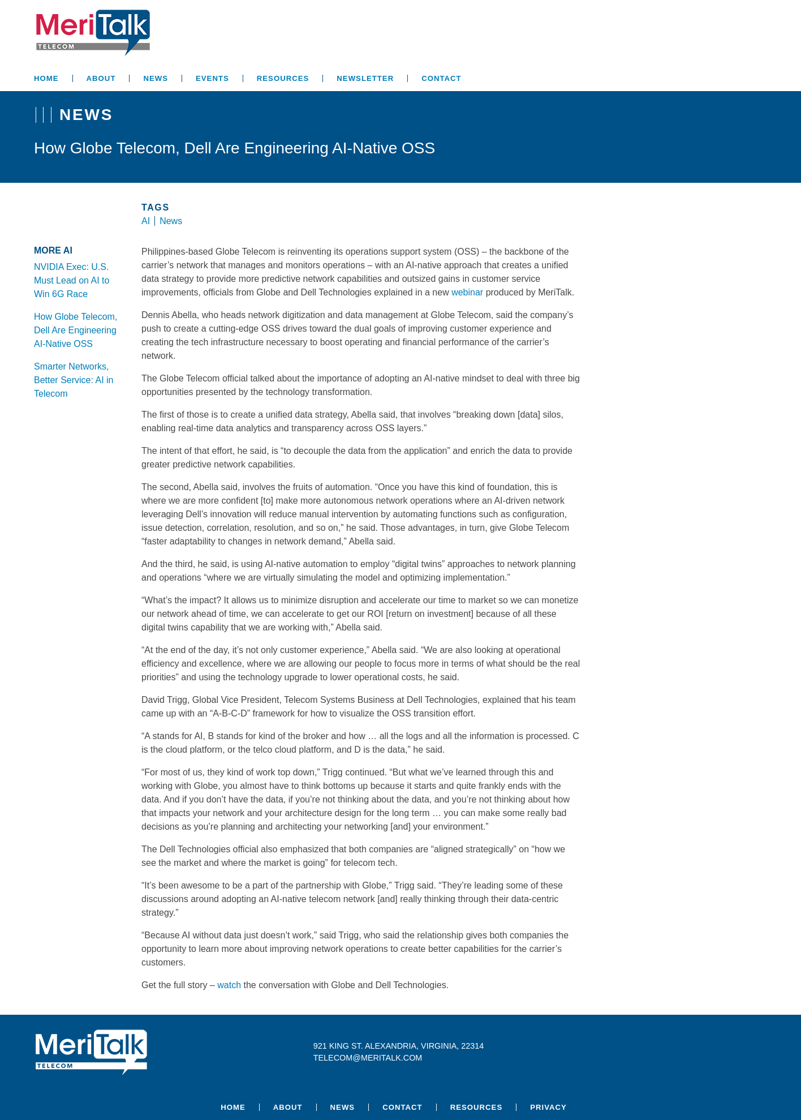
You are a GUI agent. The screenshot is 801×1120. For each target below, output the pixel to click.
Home (46, 78)
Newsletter (365, 78)
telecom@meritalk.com (368, 1057)
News (155, 78)
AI (145, 221)
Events (212, 78)
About (101, 78)
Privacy (548, 1107)
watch (229, 985)
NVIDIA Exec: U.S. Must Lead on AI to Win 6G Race (71, 280)
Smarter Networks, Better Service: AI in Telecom (74, 380)
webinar (467, 292)
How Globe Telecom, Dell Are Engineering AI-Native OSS (75, 330)
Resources (283, 78)
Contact (441, 78)
